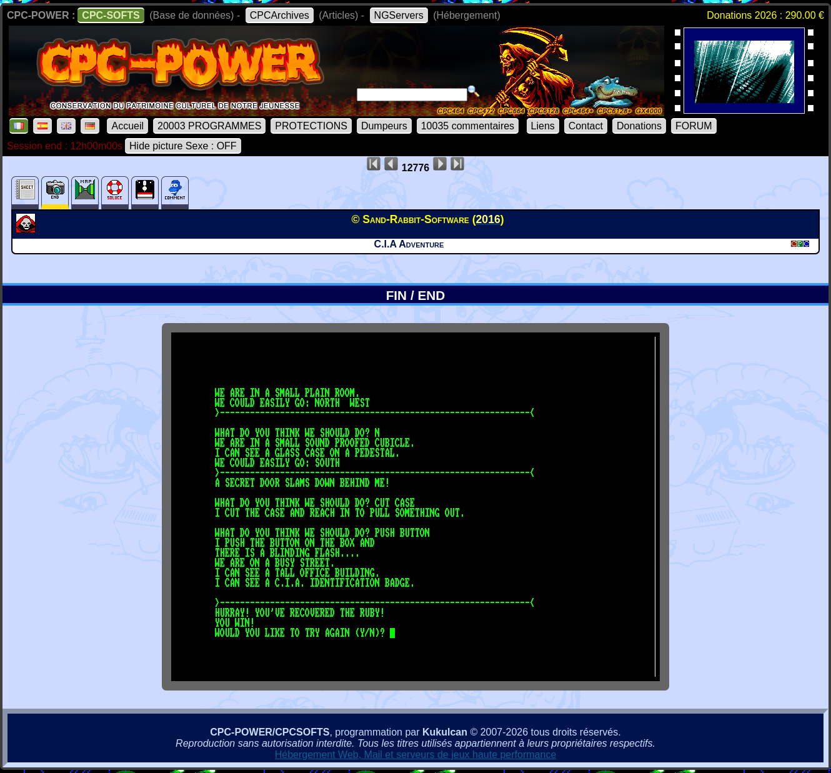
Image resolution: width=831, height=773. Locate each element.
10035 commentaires (467, 126)
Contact (586, 126)
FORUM (693, 126)
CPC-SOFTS (110, 15)
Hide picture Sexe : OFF (183, 146)
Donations (639, 126)
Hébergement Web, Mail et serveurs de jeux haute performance (416, 754)
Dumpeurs (384, 126)
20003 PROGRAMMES (209, 126)
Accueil (127, 126)
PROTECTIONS (311, 126)
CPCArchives (279, 15)
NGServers (399, 15)
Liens (543, 126)
